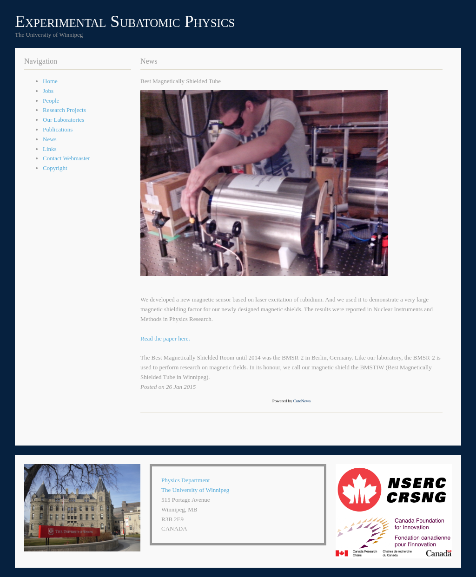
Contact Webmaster (66, 158)
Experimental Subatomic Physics (125, 21)
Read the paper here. (165, 338)
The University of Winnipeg (195, 489)
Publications (58, 129)
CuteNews (302, 401)
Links (50, 148)
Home (50, 81)
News (50, 139)
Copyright (55, 167)
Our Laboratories (63, 119)
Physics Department (185, 480)
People (51, 100)
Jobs (48, 90)
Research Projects (64, 109)
